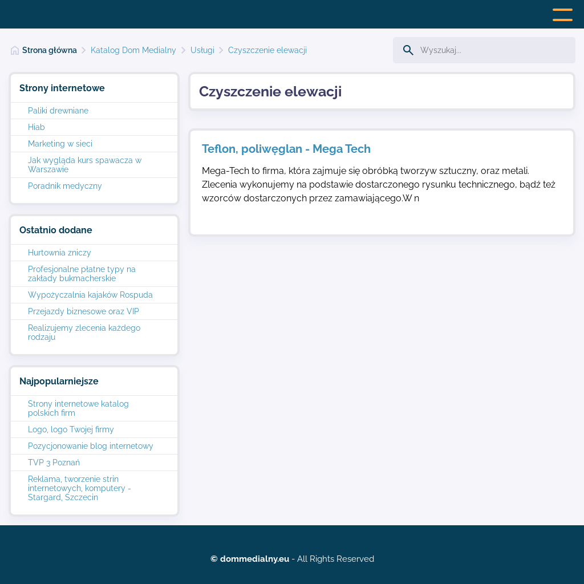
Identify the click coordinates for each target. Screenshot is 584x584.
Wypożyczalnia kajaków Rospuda (90, 294)
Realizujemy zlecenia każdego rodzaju (84, 332)
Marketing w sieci (60, 143)
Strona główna (49, 50)
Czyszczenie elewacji (267, 50)
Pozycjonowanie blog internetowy (90, 446)
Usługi (202, 50)
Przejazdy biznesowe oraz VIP (83, 311)
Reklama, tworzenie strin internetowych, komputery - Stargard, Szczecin (79, 488)
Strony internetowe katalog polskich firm (78, 408)
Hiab (36, 127)
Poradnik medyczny (65, 185)
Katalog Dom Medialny (133, 50)
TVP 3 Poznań (54, 462)
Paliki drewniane (58, 110)
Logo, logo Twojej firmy (71, 429)
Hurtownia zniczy (59, 252)
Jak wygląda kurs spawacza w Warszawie (84, 165)
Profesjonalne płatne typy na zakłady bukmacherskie (82, 274)
